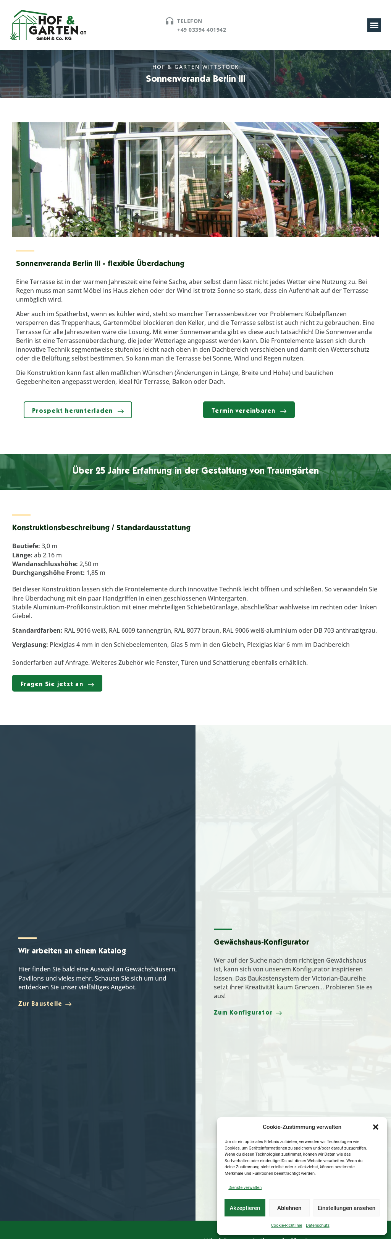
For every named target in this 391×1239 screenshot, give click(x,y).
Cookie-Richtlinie (286, 1225)
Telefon (189, 20)
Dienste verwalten (245, 1187)
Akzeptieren (244, 1208)
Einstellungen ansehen (346, 1208)
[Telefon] (169, 21)
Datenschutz (317, 1225)
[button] (376, 1127)
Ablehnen (289, 1208)
